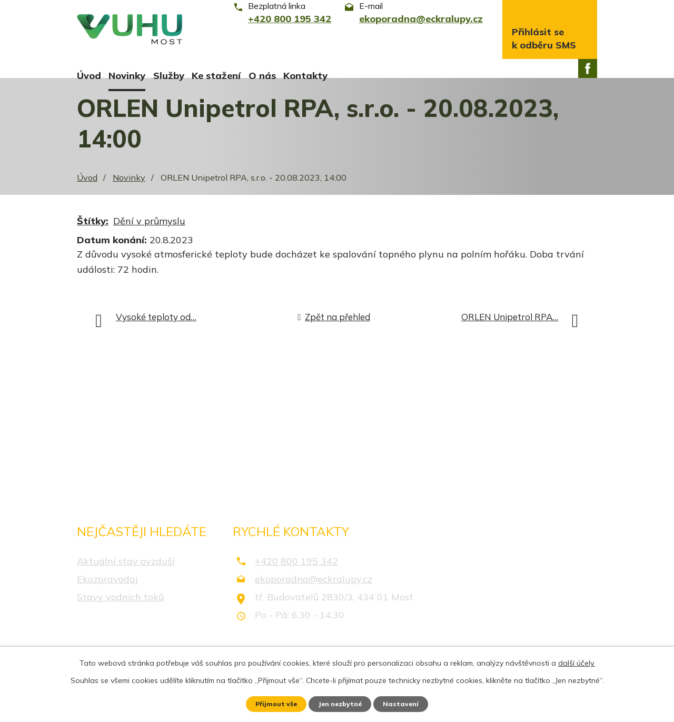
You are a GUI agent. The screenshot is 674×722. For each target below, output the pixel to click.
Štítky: (92, 235)
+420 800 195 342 (296, 574)
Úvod (89, 76)
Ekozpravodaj (107, 592)
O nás (262, 76)
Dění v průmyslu (149, 235)
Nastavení (410, 702)
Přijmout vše (268, 702)
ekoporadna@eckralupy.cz (313, 592)
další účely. (576, 660)
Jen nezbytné (341, 702)
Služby (168, 76)
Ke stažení (216, 76)
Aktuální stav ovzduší (126, 574)
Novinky (126, 76)
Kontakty (305, 76)
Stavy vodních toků (120, 610)
